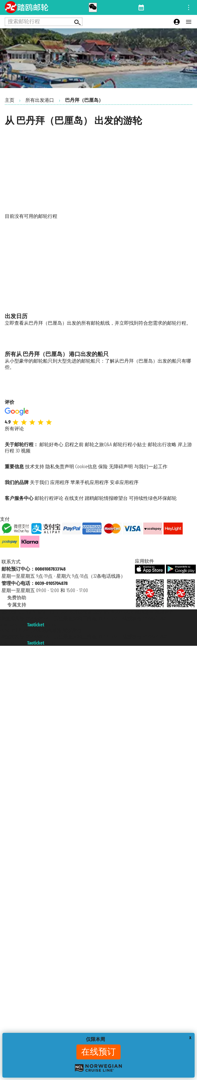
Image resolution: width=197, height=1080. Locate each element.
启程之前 (74, 444)
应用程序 (59, 482)
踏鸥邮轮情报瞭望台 (106, 498)
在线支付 (74, 498)
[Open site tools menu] (188, 7)
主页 (9, 100)
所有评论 (14, 429)
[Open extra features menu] (43, 22)
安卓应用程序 (124, 482)
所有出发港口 (39, 100)
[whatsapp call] (93, 7)
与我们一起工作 (150, 466)
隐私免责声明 (59, 466)
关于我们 (39, 482)
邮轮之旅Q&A (98, 444)
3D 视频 (23, 451)
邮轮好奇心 (51, 444)
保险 (103, 466)
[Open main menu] (188, 21)
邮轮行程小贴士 (130, 444)
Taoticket (35, 625)
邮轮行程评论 (49, 498)
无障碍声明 (121, 466)
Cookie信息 (86, 466)
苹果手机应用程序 (89, 482)
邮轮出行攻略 (162, 444)
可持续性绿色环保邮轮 (153, 498)
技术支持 (34, 466)
